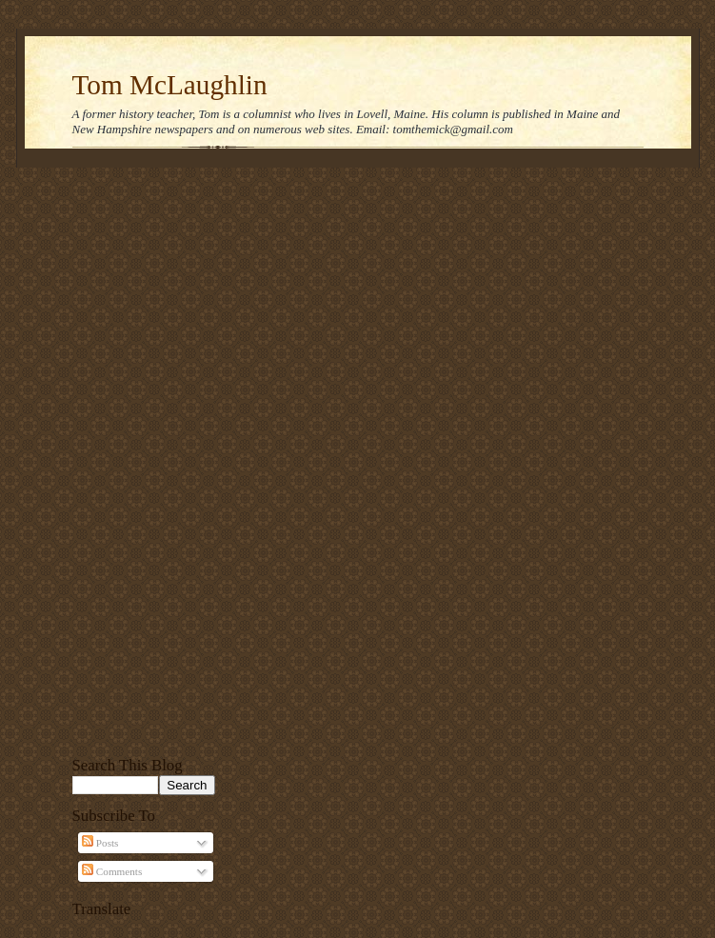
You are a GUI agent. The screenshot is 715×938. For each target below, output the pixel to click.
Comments (112, 871)
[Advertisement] (143, 459)
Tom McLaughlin (170, 85)
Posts (100, 842)
